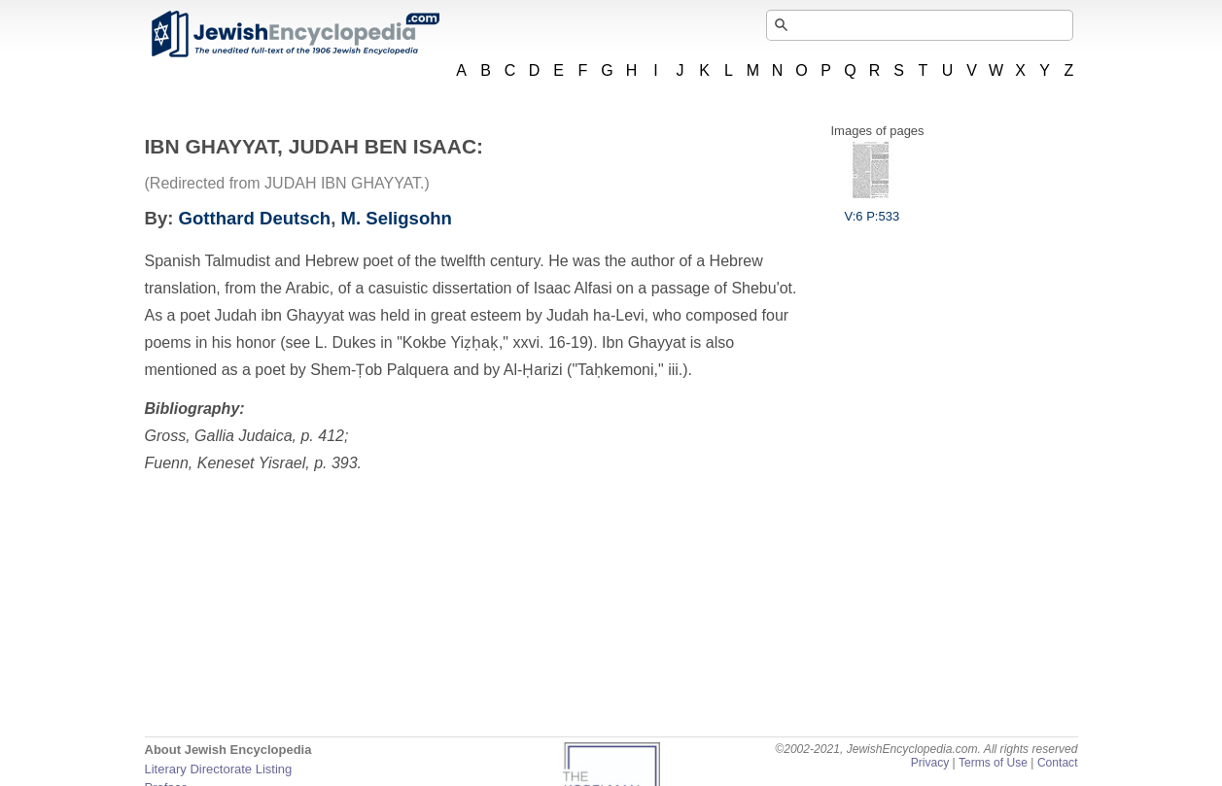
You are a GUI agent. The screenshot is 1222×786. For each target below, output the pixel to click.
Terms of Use (993, 762)
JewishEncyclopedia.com (294, 34)
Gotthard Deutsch (255, 218)
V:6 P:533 (872, 208)
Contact (1057, 762)
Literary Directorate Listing (219, 769)
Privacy (930, 762)
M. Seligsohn (396, 218)
